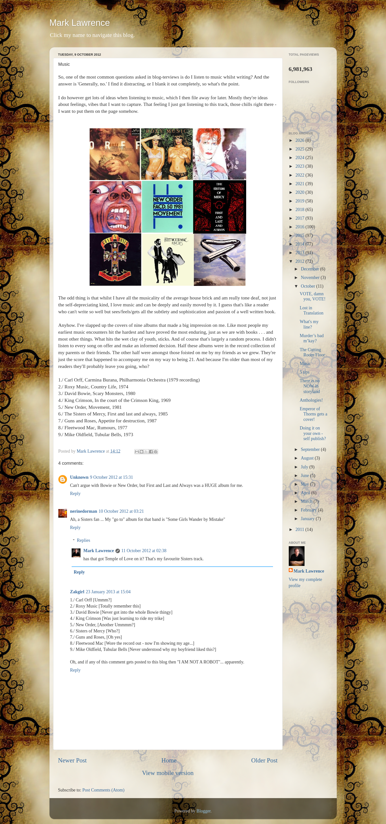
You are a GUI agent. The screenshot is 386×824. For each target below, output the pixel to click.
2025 (300, 149)
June (305, 475)
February (309, 510)
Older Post (264, 760)
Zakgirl (77, 591)
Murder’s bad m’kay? (311, 338)
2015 (300, 235)
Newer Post (72, 760)
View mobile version (168, 773)
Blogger (203, 810)
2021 (300, 183)
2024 (300, 157)
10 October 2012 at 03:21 (121, 511)
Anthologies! (311, 400)
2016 (300, 226)
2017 (300, 218)
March (307, 501)
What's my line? (309, 324)
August (308, 458)
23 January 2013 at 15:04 (108, 591)
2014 (300, 244)
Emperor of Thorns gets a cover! (313, 414)
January (308, 518)
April (306, 492)
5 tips (304, 372)
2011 (300, 529)
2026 (300, 140)
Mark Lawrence (79, 23)
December (310, 268)
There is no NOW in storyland (310, 386)
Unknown (79, 477)
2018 (300, 209)
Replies (83, 540)
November (311, 277)
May (305, 484)
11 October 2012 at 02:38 (143, 550)
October (308, 286)
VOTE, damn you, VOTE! (312, 296)
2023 (300, 166)
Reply (75, 493)
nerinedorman (83, 511)
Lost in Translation (311, 310)
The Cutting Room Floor (312, 352)
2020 (300, 192)
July (305, 466)
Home (169, 760)
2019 (300, 200)
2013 (300, 252)
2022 (300, 175)
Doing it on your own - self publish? (313, 433)
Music (305, 363)
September (311, 449)
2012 (300, 261)
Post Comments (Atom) (103, 790)
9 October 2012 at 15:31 (111, 477)
